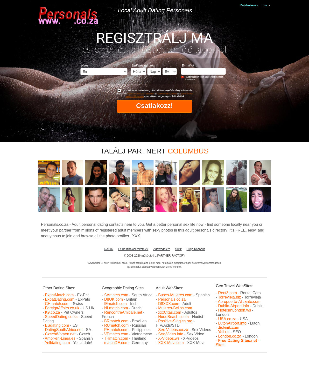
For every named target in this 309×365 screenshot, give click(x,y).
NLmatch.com (116, 308)
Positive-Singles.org (175, 321)
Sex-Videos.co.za (173, 330)
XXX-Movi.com (171, 343)
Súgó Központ (196, 249)
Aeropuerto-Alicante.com (239, 301)
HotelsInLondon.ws (234, 310)
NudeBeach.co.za (173, 317)
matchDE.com (116, 343)
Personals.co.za (172, 299)
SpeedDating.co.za (61, 317)
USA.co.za (227, 319)
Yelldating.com (57, 343)
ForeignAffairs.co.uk (62, 308)
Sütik (178, 249)
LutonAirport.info (232, 323)
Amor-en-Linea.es (60, 338)
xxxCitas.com (169, 312)
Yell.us (223, 332)
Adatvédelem (161, 249)
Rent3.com (227, 293)
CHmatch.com (57, 304)
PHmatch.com (116, 330)
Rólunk (108, 249)
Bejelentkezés (249, 5)
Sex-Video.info (170, 334)
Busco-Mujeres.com (175, 295)
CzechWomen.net (60, 334)
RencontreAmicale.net (123, 312)
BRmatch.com (116, 321)
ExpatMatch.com (59, 295)
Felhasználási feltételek (133, 249)
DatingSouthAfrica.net (64, 330)
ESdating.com (57, 325)
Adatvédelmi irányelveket (167, 93)
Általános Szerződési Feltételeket (140, 93)
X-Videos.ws (169, 338)
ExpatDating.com (59, 299)
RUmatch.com (117, 325)
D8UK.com (113, 299)
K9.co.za (53, 312)
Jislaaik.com (228, 327)
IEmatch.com (115, 304)
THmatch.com (116, 338)
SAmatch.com (116, 295)
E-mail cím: (189, 65)
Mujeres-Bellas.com (175, 308)
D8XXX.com (168, 304)
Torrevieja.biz (229, 297)
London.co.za (229, 336)
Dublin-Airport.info (233, 306)
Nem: (85, 65)
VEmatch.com (116, 334)
